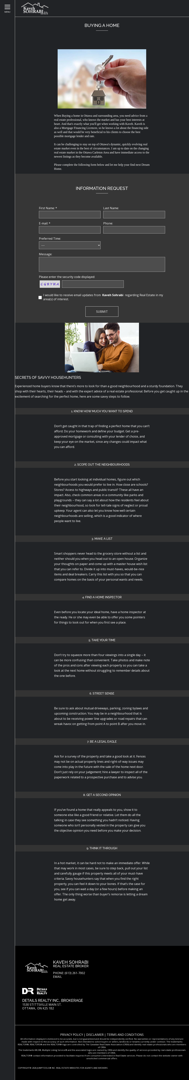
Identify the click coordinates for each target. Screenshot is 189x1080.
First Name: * (48, 208)
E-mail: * (44, 223)
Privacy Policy (72, 1035)
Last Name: (111, 208)
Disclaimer (95, 1035)
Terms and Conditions (125, 1035)
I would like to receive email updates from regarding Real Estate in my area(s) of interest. (103, 297)
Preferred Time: (50, 239)
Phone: (108, 223)
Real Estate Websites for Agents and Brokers (82, 1067)
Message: (45, 254)
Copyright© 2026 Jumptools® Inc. (37, 1067)
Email (57, 977)
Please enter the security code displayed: (67, 277)
